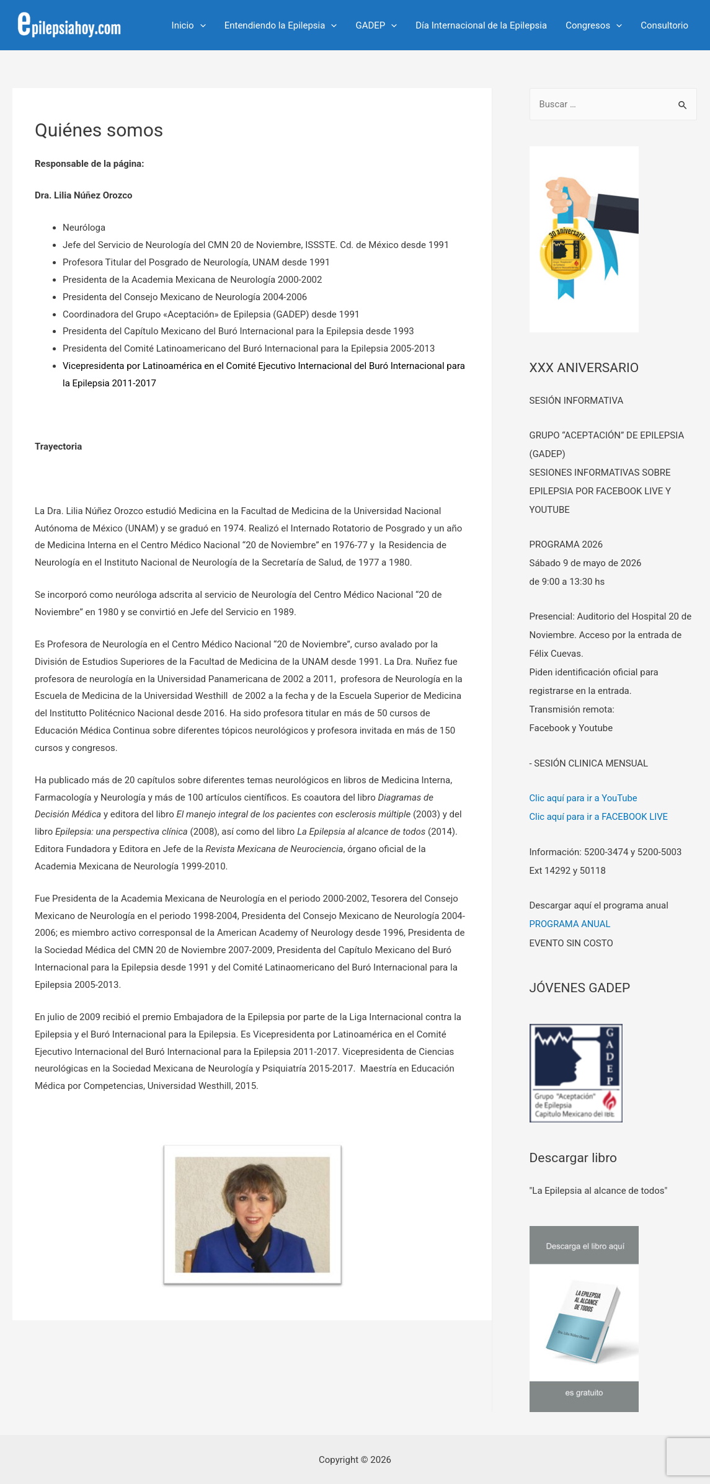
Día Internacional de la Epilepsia (481, 25)
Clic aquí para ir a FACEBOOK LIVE (600, 816)
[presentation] (200, 25)
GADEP (376, 25)
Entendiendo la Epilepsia (280, 25)
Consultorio (664, 25)
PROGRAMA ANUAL (571, 923)
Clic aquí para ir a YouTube (584, 798)
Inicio (189, 25)
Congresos (594, 25)
